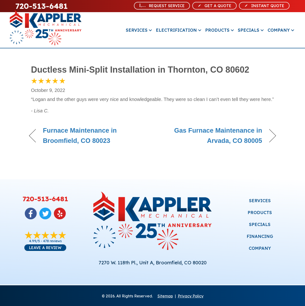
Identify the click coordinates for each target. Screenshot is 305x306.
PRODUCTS (260, 212)
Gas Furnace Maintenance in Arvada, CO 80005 (211, 135)
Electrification (176, 30)
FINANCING (260, 236)
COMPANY (260, 248)
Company (279, 30)
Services (136, 30)
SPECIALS (259, 224)
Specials (248, 30)
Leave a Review (45, 247)
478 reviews (52, 241)
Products (217, 30)
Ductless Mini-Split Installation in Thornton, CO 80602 (140, 70)
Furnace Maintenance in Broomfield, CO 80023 (80, 135)
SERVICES (260, 200)
